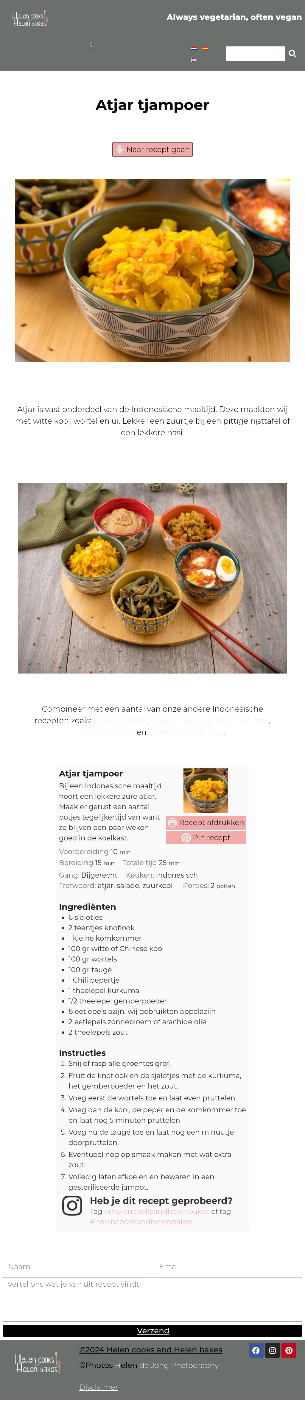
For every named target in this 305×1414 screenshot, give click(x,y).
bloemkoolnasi (117, 721)
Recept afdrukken (204, 823)
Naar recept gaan (152, 149)
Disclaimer (99, 1400)
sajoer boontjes (105, 732)
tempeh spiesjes (180, 721)
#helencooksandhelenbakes (144, 1232)
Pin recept (204, 838)
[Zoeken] (292, 53)
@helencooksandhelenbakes (159, 1222)
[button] (91, 45)
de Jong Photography (181, 1379)
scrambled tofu (244, 721)
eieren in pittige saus (188, 732)
